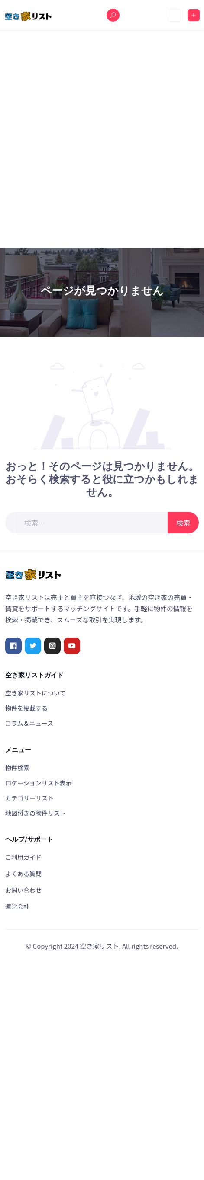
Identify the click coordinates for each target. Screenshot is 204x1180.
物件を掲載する (26, 708)
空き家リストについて (35, 693)
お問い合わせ (23, 890)
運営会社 (17, 906)
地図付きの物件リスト (35, 813)
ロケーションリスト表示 (38, 782)
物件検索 (17, 767)
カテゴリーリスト (29, 798)
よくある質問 (23, 873)
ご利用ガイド (23, 857)
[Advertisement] (102, 139)
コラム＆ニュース (29, 723)
